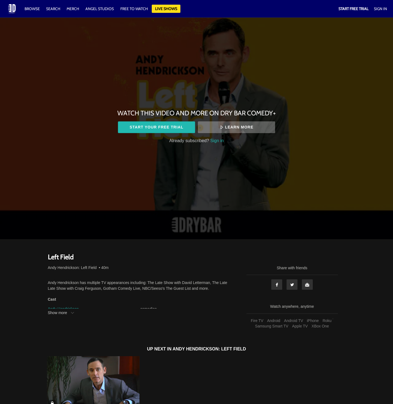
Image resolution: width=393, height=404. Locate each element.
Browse (33, 8)
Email (307, 284)
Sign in (217, 140)
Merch (73, 8)
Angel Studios (99, 8)
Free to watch (134, 8)
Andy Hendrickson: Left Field (72, 267)
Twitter (292, 284)
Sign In (380, 8)
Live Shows (166, 8)
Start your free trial (156, 127)
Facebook (276, 284)
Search (53, 8)
